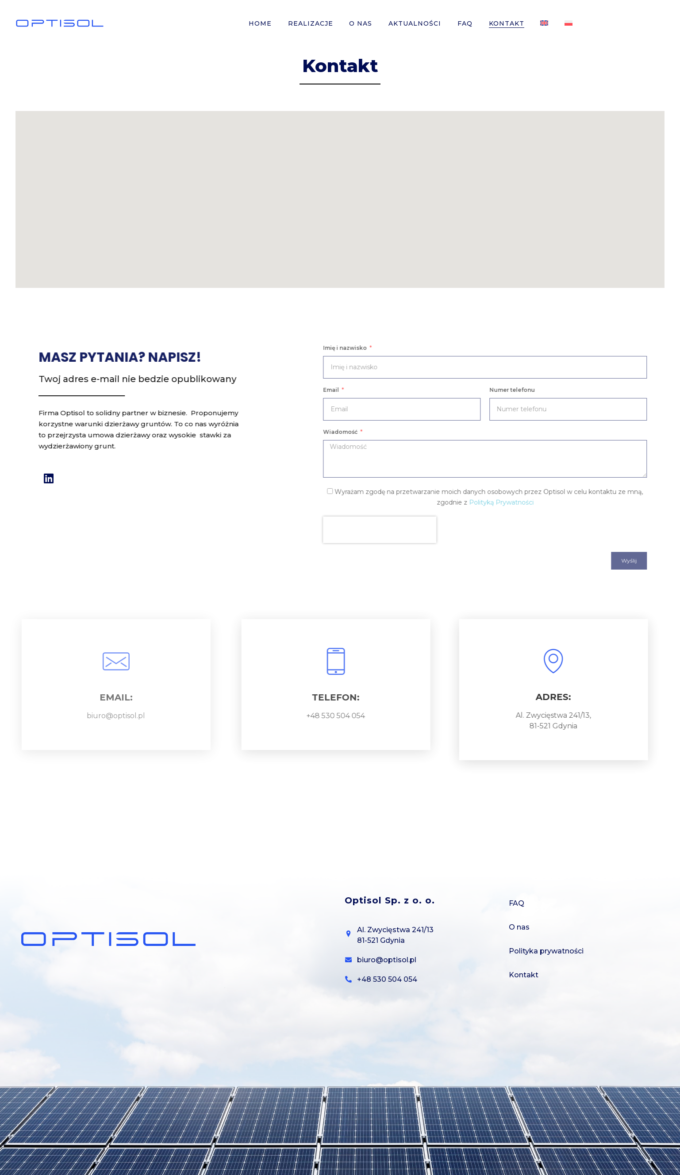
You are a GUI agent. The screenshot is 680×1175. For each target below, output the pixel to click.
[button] (340, 191)
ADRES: (543, 697)
